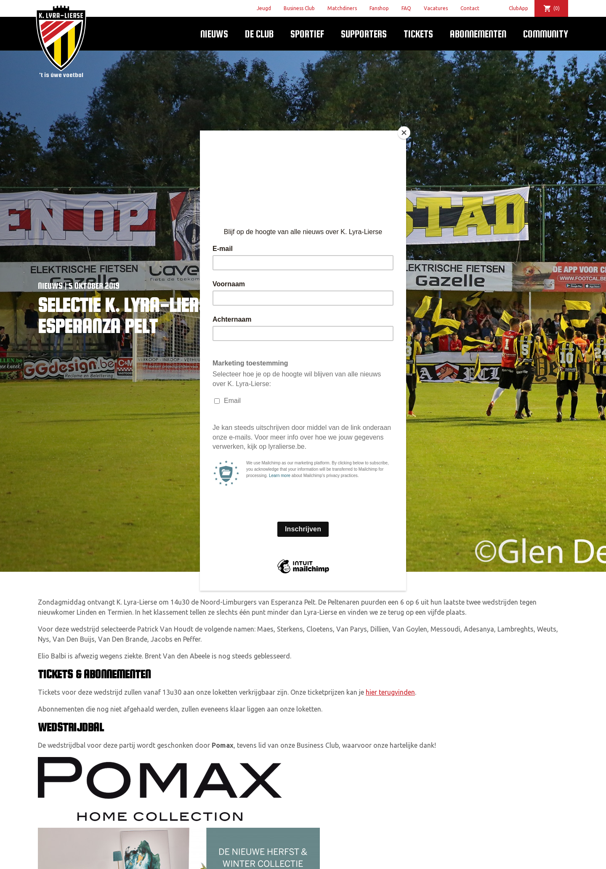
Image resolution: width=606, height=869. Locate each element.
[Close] (404, 132)
